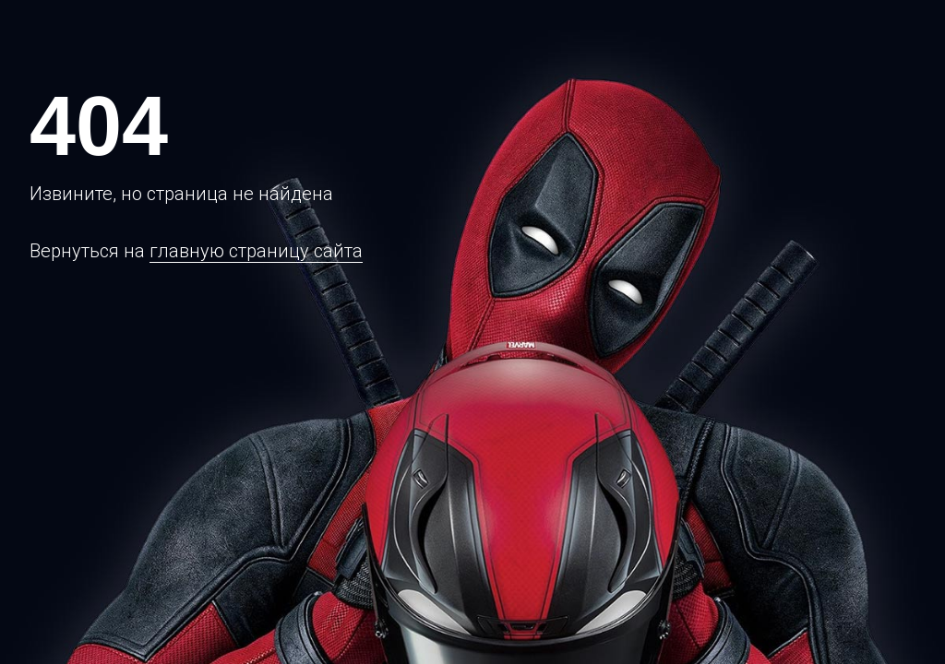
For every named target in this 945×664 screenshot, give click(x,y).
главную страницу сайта (256, 251)
